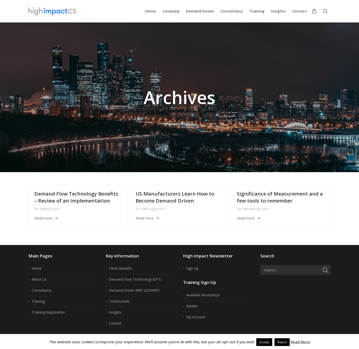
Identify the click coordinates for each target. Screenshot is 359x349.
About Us (39, 279)
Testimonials (119, 301)
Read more (43, 218)
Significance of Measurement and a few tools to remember (280, 197)
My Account (195, 317)
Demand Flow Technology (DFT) (135, 279)
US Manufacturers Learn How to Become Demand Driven (175, 197)
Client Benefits (120, 268)
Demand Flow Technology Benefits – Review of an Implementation (76, 197)
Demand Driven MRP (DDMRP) (134, 290)
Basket (191, 306)
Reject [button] (282, 342)
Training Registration (48, 312)
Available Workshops (203, 295)
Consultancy (41, 290)
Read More (300, 341)
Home (37, 268)
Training (38, 301)
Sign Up (192, 268)
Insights (115, 312)
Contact (115, 323)
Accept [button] (264, 342)
